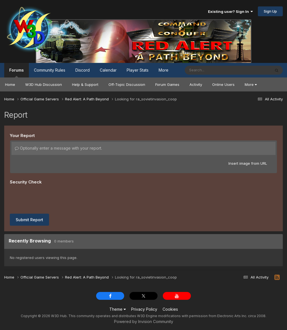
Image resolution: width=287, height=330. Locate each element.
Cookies (170, 309)
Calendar (108, 70)
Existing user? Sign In (230, 11)
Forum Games (167, 84)
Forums (16, 72)
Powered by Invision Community (143, 321)
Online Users (223, 84)
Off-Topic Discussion (126, 84)
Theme (117, 309)
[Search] (212, 70)
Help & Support (85, 84)
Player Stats (138, 70)
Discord (82, 70)
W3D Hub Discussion (43, 84)
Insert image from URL (247, 163)
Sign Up (270, 11)
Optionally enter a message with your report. (58, 148)
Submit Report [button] (29, 219)
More (251, 84)
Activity (195, 84)
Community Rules (49, 70)
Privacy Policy (144, 309)
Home (10, 84)
